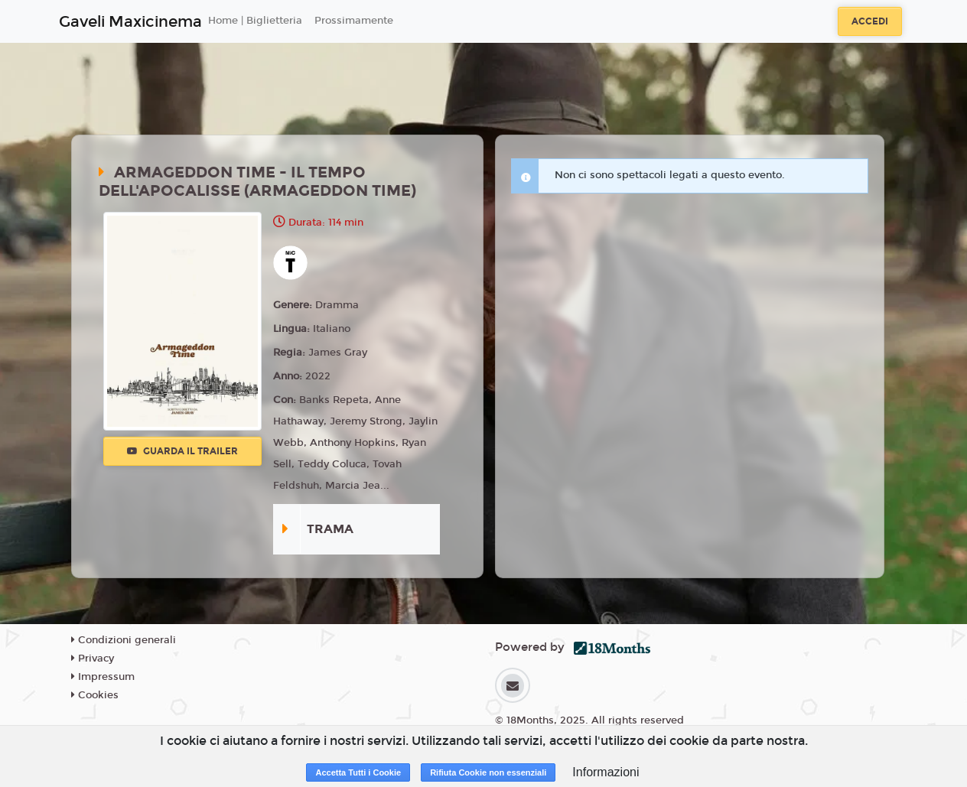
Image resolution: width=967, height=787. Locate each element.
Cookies (95, 695)
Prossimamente (353, 21)
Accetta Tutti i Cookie (358, 772)
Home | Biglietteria (255, 21)
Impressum (103, 677)
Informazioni (605, 772)
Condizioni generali (123, 640)
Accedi (869, 21)
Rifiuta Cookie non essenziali (488, 772)
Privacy (92, 658)
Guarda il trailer (182, 451)
